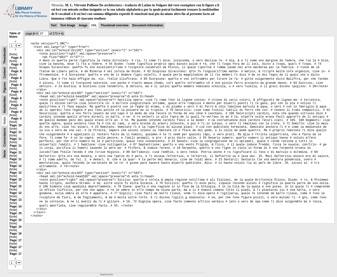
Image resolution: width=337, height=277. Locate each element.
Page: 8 (16, 57)
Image (83, 25)
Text (54, 25)
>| (62, 33)
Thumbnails (4, 55)
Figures (4, 87)
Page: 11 (16, 132)
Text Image (67, 25)
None (4, 153)
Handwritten (4, 104)
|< (34, 33)
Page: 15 (16, 213)
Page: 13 (16, 199)
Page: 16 (16, 233)
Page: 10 (16, 125)
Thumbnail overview (114, 25)
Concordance (4, 137)
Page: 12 (16, 166)
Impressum (106, 274)
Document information (147, 25)
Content (4, 72)
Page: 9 (16, 105)
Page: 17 (16, 240)
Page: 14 (16, 206)
